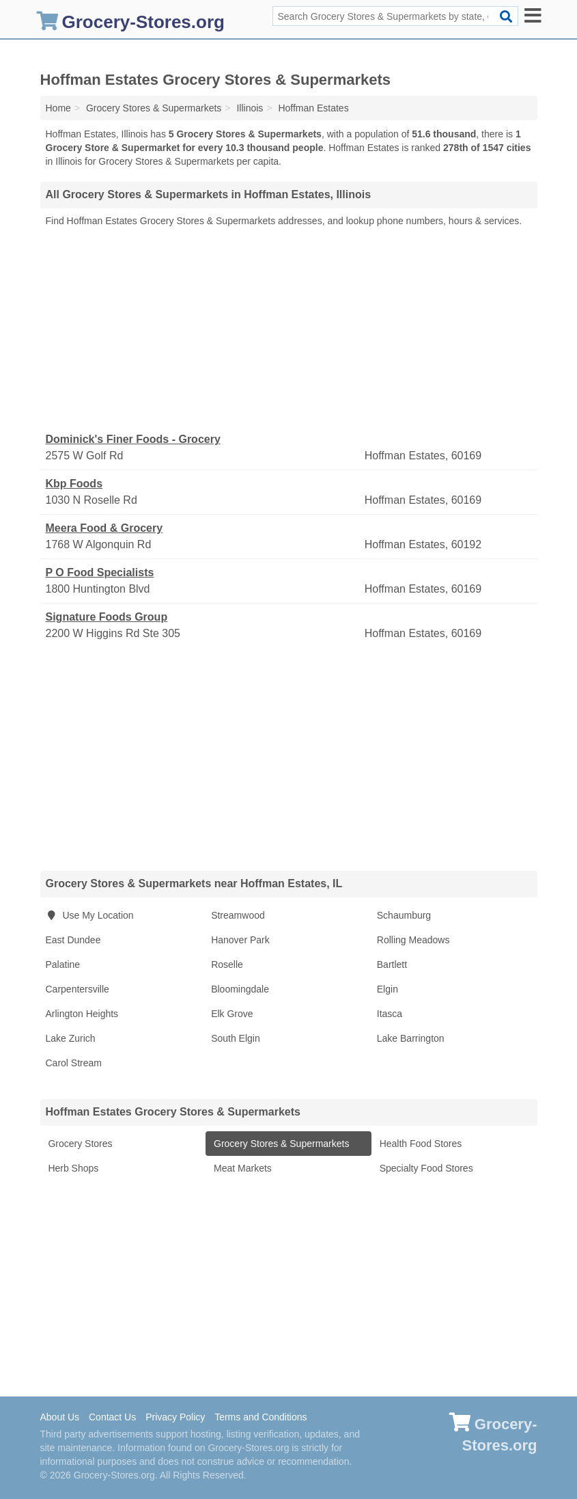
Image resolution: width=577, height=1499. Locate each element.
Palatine (63, 964)
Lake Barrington (411, 1038)
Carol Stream (74, 1062)
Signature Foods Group (107, 617)
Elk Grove (232, 1013)
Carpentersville (77, 989)
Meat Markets (241, 1168)
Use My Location (90, 915)
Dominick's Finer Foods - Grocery (133, 439)
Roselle (227, 964)
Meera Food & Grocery (104, 528)
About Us (60, 1417)
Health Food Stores (419, 1143)
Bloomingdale (240, 989)
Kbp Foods (74, 483)
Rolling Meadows (413, 939)
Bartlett (392, 964)
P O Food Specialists (100, 572)
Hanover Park (240, 939)
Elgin (387, 989)
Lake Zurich (71, 1038)
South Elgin (235, 1038)
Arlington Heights (82, 1013)
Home (58, 108)
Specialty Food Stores (425, 1168)
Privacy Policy (175, 1417)
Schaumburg (404, 915)
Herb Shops (72, 1168)
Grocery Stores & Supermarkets (280, 1143)
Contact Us (112, 1417)
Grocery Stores (79, 1143)
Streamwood (238, 915)
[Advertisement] (288, 330)
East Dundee (73, 939)
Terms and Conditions (260, 1417)
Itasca (389, 1013)
